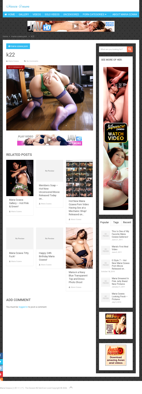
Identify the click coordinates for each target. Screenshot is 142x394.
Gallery (24, 14)
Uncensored (71, 14)
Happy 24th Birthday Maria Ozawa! (46, 256)
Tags (116, 222)
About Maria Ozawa (124, 14)
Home (10, 14)
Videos (37, 14)
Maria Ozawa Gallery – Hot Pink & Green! (19, 203)
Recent (127, 222)
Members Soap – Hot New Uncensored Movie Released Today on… (49, 192)
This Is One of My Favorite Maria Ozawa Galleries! (120, 234)
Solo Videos (52, 14)
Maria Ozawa (13, 61)
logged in (23, 307)
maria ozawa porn (19, 46)
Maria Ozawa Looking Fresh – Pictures (120, 296)
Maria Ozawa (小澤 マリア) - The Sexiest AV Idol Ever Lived (25, 388)
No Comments (32, 61)
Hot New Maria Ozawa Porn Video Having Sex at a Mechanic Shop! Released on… (79, 208)
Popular (104, 222)
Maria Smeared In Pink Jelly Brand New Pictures (120, 281)
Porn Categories (93, 14)
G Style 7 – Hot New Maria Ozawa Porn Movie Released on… (120, 264)
